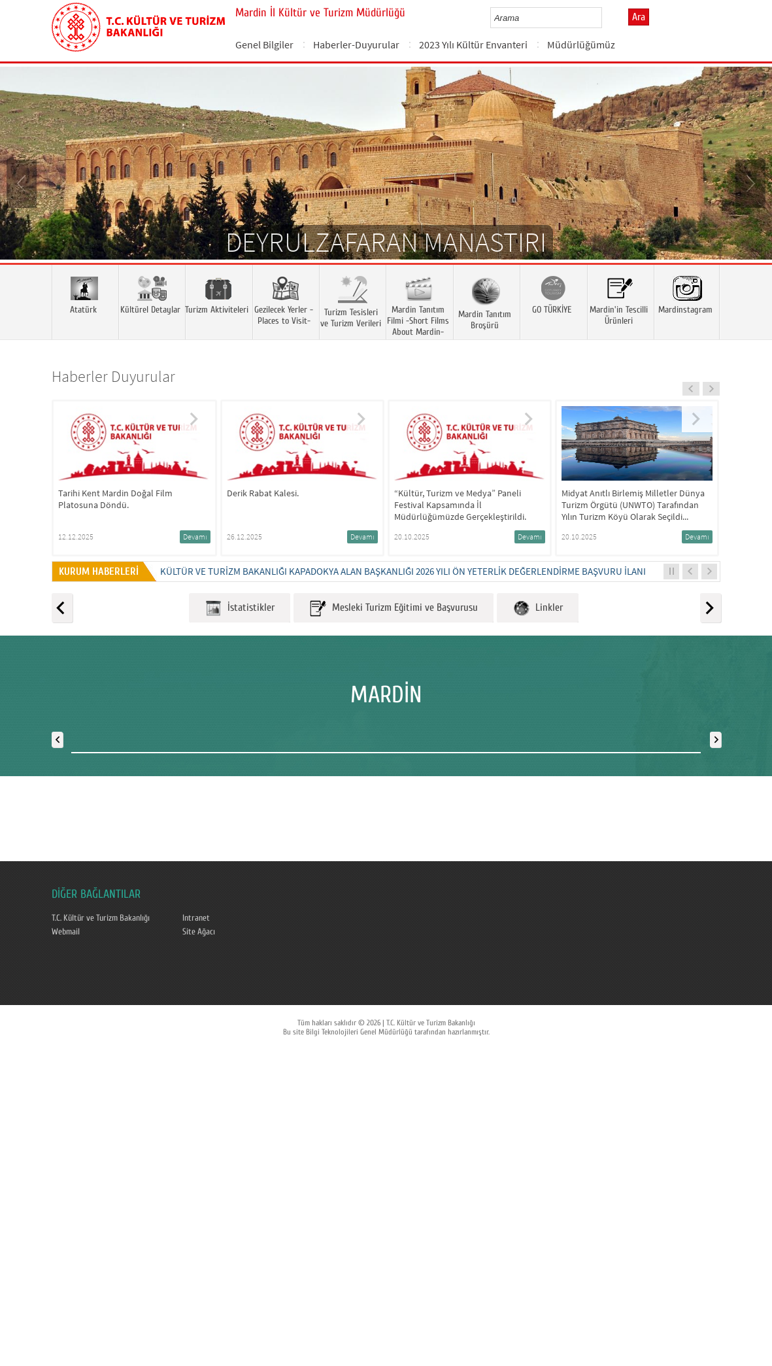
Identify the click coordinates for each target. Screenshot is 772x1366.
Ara (638, 17)
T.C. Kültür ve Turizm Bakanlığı (101, 918)
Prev (23, 182)
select (606, 17)
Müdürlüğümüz (581, 44)
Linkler (537, 608)
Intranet (196, 918)
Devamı (195, 536)
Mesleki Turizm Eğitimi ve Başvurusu (393, 608)
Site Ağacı (198, 932)
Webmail (66, 932)
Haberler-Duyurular (356, 44)
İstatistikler (240, 608)
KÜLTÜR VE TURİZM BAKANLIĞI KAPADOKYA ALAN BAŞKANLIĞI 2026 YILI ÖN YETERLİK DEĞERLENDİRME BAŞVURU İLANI (403, 571)
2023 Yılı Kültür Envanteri (473, 44)
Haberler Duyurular (113, 376)
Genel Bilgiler (264, 44)
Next (749, 182)
